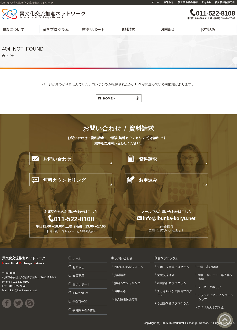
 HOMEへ (118, 99)
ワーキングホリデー (211, 288)
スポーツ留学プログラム (173, 267)
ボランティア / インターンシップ (215, 298)
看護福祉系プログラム (172, 284)
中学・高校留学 (208, 267)
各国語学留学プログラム (173, 304)
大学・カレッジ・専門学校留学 (215, 278)
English (206, 2)
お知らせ (168, 2)
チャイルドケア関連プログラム (175, 294)
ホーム (155, 2)
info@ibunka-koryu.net (169, 219)
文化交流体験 (166, 276)
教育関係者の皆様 (188, 2)
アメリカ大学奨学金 (211, 309)
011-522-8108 (74, 219)
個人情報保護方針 (225, 2)
